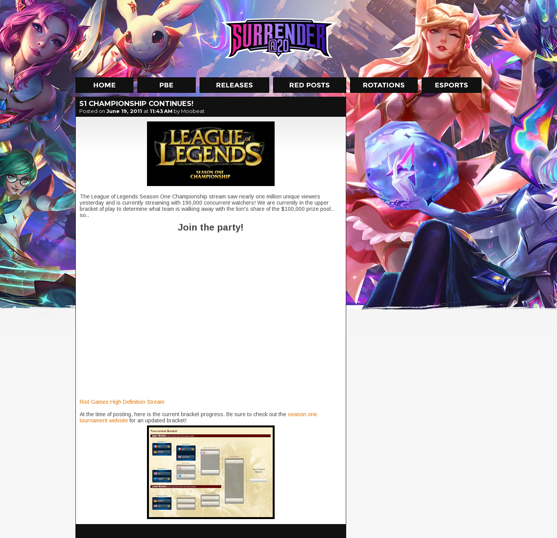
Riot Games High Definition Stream (122, 402)
